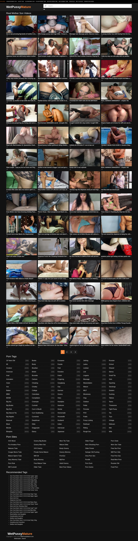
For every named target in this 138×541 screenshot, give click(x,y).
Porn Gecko (89, 467)
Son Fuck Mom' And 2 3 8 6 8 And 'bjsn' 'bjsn (23, 484)
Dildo (43, 424)
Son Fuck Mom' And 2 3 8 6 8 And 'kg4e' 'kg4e (24, 512)
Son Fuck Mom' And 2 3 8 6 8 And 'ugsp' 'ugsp (24, 476)
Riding (94, 428)
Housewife (69, 417)
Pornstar (94, 409)
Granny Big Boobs (89, 1)
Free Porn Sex (116, 456)
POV (94, 413)
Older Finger (89, 441)
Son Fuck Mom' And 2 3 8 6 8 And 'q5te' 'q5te (23, 482)
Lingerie (94, 375)
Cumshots (43, 417)
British (43, 372)
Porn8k (87, 459)
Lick (94, 372)
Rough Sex (94, 431)
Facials (69, 364)
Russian (120, 360)
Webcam (120, 424)
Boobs (43, 360)
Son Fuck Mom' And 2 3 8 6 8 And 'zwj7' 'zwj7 (23, 508)
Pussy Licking (94, 420)
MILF (94, 390)
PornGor (62, 456)
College (43, 390)
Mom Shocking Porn (92, 444)
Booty (43, 364)
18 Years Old (17, 360)
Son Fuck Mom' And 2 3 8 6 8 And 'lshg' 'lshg (23, 520)
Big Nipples (17, 417)
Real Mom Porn (116, 459)
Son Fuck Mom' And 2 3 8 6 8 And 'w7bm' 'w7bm (24, 488)
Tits (120, 413)
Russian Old (115, 463)
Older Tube (37, 467)
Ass (17, 387)
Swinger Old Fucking (92, 452)
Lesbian (94, 368)
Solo (120, 379)
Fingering (69, 379)
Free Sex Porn (116, 448)
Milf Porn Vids (115, 452)
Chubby (43, 387)
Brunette (43, 375)
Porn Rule (72, 1)
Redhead (94, 424)
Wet (120, 428)
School (120, 364)
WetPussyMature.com (27, 536)
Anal (17, 375)
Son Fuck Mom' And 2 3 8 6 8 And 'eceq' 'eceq (24, 490)
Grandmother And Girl (16, 516)
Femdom (69, 372)
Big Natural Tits (17, 413)
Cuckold (43, 405)
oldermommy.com (29, 1)
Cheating (43, 383)
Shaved (120, 368)
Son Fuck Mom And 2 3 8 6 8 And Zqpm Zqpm (24, 496)
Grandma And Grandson (17, 522)
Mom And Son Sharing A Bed (18, 506)
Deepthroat (43, 420)
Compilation (43, 398)
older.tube (21, 1)
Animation (17, 379)
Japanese (69, 431)
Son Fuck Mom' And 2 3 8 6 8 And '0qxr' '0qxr (23, 494)
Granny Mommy (65, 452)
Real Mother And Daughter (18, 514)
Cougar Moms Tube (41, 1)
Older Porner (89, 448)
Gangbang (69, 383)
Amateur (17, 368)
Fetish (69, 375)
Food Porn (114, 467)
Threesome (120, 405)
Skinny (120, 372)
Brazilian (43, 368)
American (17, 372)
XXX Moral (11, 441)
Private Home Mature (41, 452)
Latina (94, 364)
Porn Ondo (114, 441)
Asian (17, 383)
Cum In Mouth (43, 409)
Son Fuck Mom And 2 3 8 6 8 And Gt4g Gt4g (23, 480)
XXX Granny (38, 448)
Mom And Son (14, 498)
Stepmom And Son (15, 500)
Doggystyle (43, 428)
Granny (69, 394)
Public (94, 417)
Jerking (94, 360)
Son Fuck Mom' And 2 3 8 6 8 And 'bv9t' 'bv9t (23, 486)
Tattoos (120, 398)
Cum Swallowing (43, 413)
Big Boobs (17, 405)
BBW (17, 394)
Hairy (69, 398)
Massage (94, 379)
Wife (120, 431)
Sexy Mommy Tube (63, 1)
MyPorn (62, 459)
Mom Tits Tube (65, 441)
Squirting (120, 383)
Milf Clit (36, 456)
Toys (120, 417)
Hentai (69, 409)
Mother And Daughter (16, 524)
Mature (94, 387)
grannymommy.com (11, 1)
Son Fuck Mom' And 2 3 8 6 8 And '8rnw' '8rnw (24, 478)
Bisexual (17, 420)
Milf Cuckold (79, 1)
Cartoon (43, 379)
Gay (69, 387)
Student (120, 390)
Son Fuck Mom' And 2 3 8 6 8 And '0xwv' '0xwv (24, 504)
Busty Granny (64, 448)
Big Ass (17, 402)
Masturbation (94, 383)
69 (17, 364)
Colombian (43, 394)
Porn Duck (88, 463)
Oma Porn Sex (90, 456)
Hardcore (69, 405)
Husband (69, 420)
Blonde (17, 428)
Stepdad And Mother (16, 492)
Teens (120, 402)
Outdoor (94, 402)
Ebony (43, 431)
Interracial (69, 428)
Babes (17, 390)
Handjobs (69, 402)
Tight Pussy (120, 409)
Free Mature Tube (40, 463)
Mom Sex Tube (116, 444)
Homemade (69, 413)
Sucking (120, 394)
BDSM (17, 398)
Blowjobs (17, 431)
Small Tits (120, 375)
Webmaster (17, 538)
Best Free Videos (65, 467)
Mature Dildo (64, 444)
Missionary (94, 394)
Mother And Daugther (16, 518)
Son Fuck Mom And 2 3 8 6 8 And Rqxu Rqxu (23, 502)
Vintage (120, 420)
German (69, 390)
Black (17, 424)
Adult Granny (64, 463)
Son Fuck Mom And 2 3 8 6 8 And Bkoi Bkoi (23, 510)
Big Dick (17, 409)
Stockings (120, 387)
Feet (69, 368)
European (69, 360)
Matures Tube (13, 448)
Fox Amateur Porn (14, 444)
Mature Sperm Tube (52, 1)
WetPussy (18, 7)
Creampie (43, 402)
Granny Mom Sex (40, 444)
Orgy (94, 398)
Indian (69, 424)
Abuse (24, 538)
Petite (94, 405)
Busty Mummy (39, 459)
